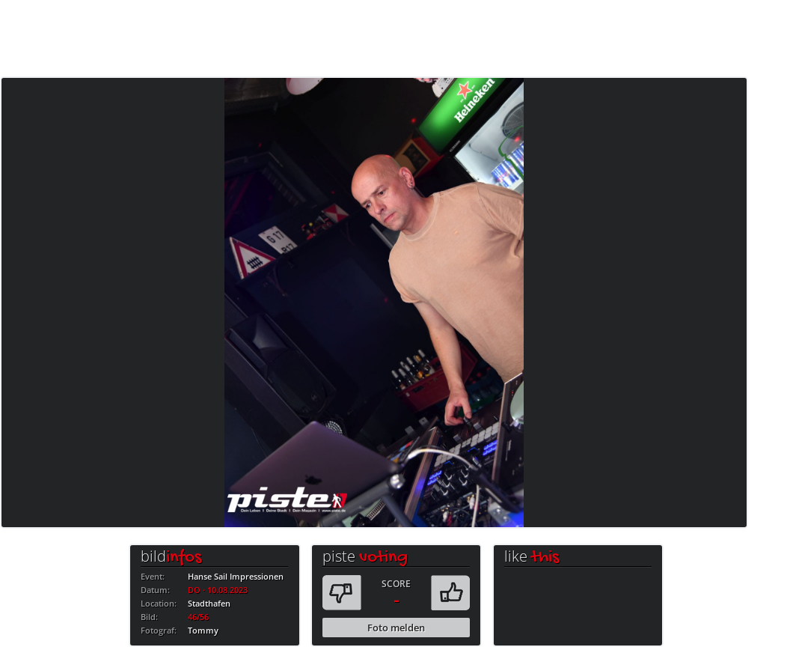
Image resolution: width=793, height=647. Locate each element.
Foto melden (396, 627)
